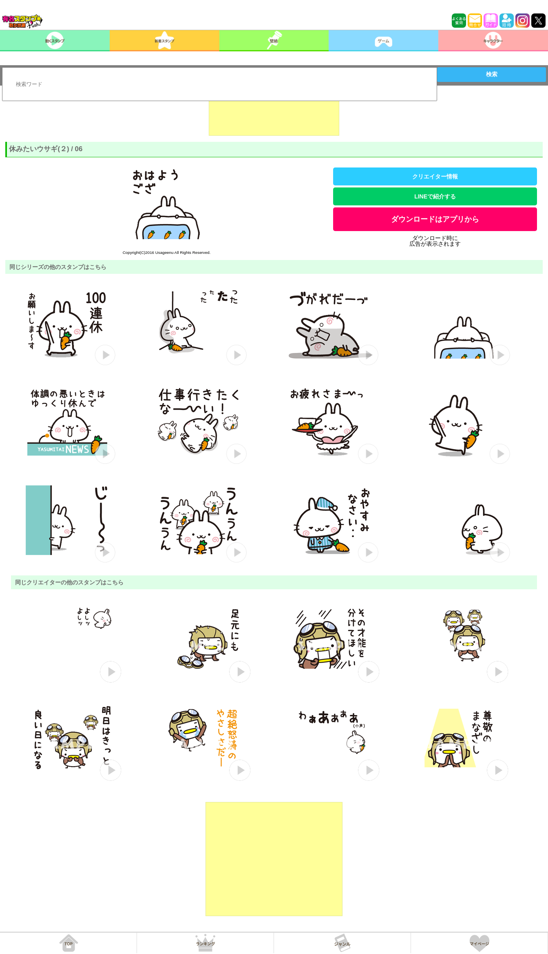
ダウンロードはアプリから (435, 219)
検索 (491, 74)
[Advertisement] (274, 115)
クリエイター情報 (435, 176)
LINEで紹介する (435, 196)
